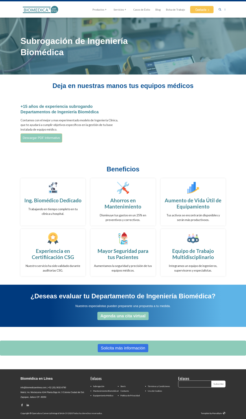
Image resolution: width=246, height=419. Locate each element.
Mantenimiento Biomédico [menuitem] (105, 391)
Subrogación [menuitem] (98, 386)
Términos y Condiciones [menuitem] (159, 386)
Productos (100, 9)
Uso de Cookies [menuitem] (155, 391)
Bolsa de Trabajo (175, 9)
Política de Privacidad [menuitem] (130, 395)
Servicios (121, 9)
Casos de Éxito (141, 9)
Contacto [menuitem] (124, 391)
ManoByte (219, 413)
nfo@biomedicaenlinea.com (33, 387)
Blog (158, 9)
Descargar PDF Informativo (41, 138)
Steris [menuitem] (123, 386)
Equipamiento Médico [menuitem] (103, 395)
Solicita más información (123, 348)
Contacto (201, 9)
